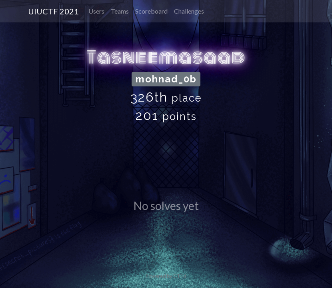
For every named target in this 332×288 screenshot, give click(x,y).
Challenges (189, 11)
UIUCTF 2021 (53, 11)
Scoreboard (151, 11)
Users (96, 11)
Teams (120, 11)
